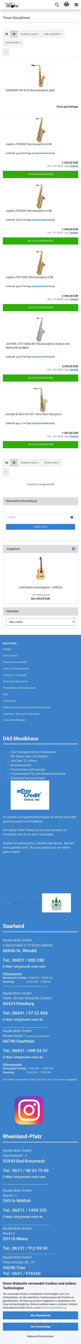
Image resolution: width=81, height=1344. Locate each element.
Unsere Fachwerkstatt (15, 662)
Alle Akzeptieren (40, 1315)
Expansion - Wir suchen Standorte (21, 713)
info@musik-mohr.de (28, 1019)
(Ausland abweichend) (43, 153)
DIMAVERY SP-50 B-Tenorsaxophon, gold (30, 90)
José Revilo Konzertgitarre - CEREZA (40, 587)
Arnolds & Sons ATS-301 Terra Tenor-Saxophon (34, 414)
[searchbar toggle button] (57, 5)
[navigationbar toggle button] (76, 5)
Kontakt (7, 649)
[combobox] (29, 34)
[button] (6, 34)
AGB (5, 694)
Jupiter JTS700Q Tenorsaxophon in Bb (29, 210)
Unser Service (10, 655)
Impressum (9, 700)
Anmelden (40, 526)
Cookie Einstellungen (14, 719)
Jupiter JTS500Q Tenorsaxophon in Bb (29, 144)
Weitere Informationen (40, 1336)
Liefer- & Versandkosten (16, 668)
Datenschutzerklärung (54, 1307)
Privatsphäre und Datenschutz (19, 687)
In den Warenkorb (40, 174)
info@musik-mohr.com (29, 966)
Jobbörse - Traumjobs (15, 675)
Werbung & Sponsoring (15, 681)
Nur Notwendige (41, 1326)
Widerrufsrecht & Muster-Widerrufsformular (27, 707)
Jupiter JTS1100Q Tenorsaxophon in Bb (29, 277)
